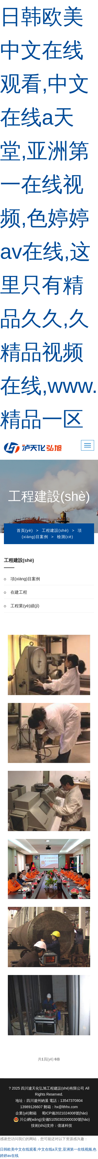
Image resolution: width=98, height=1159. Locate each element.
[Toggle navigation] (87, 445)
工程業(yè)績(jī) (24, 606)
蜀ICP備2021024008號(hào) (65, 1113)
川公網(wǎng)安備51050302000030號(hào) (52, 1119)
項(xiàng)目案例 (25, 579)
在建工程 (18, 592)
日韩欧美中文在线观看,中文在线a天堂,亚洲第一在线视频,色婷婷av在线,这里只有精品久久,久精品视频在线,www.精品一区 (48, 218)
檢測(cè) (65, 536)
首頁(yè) (25, 530)
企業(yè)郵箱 (25, 1113)
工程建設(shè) (55, 530)
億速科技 (64, 1125)
